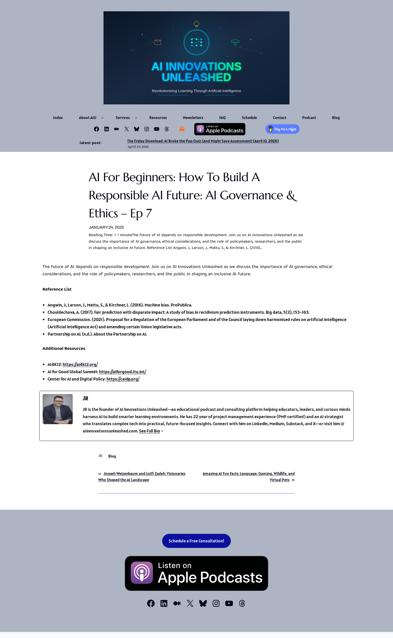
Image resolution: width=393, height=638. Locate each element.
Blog (112, 456)
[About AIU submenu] (102, 117)
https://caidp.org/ (123, 379)
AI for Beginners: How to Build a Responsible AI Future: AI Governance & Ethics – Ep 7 (192, 195)
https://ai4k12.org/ (80, 364)
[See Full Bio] (162, 431)
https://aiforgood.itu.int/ (122, 371)
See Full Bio (149, 431)
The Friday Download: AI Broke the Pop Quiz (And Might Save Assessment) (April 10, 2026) (203, 140)
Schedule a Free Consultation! (196, 541)
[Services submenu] (136, 117)
